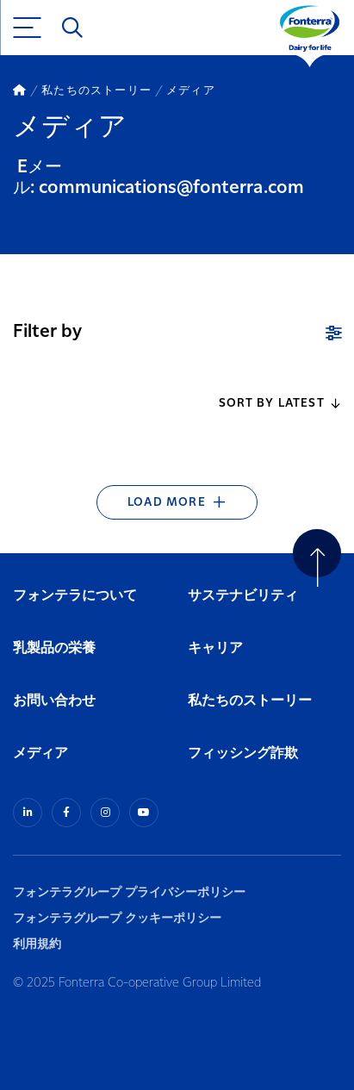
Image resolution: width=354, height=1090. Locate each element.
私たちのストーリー (250, 701)
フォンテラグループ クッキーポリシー (117, 918)
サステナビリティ (243, 596)
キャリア (216, 648)
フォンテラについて (75, 596)
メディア (40, 753)
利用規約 (37, 943)
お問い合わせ (54, 701)
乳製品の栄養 (54, 648)
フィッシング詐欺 (243, 753)
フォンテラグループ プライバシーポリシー (129, 892)
